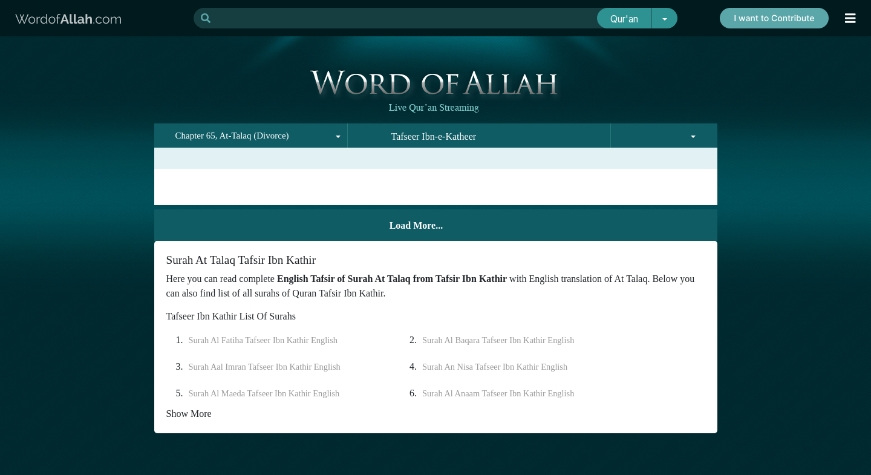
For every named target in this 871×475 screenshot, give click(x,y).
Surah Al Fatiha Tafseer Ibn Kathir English (263, 340)
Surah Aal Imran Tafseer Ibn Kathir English (265, 367)
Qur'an (624, 19)
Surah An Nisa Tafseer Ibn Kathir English (494, 367)
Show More (189, 413)
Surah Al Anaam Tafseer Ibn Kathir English (498, 393)
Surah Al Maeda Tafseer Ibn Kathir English (264, 393)
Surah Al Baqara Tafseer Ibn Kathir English (498, 340)
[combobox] (251, 135)
